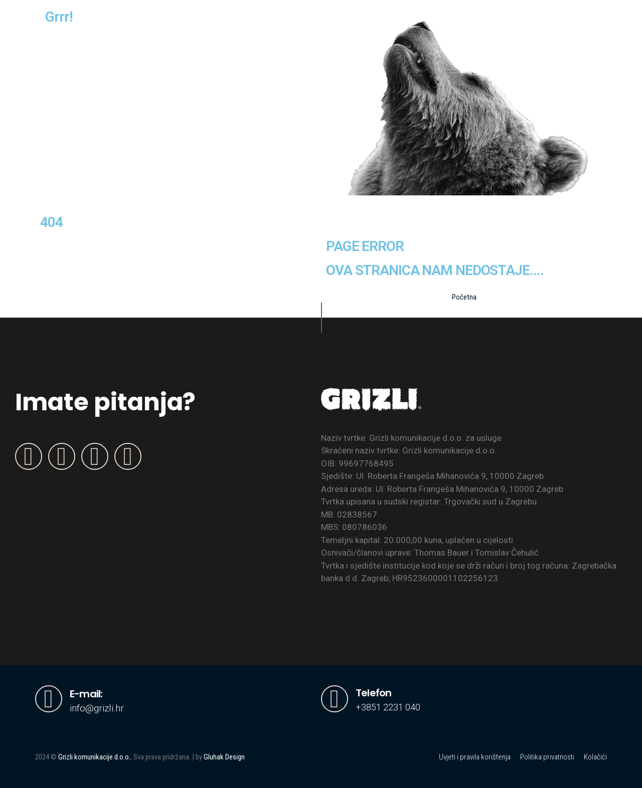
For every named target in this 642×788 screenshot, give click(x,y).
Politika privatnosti (547, 756)
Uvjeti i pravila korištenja (475, 756)
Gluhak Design (224, 756)
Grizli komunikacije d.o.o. (94, 756)
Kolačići (595, 756)
